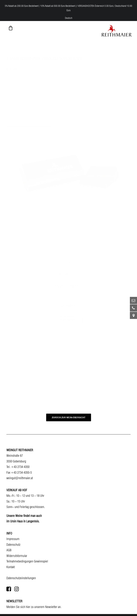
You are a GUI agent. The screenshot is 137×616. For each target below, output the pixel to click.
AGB (8, 550)
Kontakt (10, 567)
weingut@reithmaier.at (19, 478)
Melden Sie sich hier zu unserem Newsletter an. (33, 607)
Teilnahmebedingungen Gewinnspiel (27, 561)
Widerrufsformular (16, 556)
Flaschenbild (68, 320)
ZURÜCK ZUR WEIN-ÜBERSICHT (68, 417)
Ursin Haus (16, 521)
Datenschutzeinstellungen (21, 578)
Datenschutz (13, 544)
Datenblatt (68, 305)
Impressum (12, 539)
